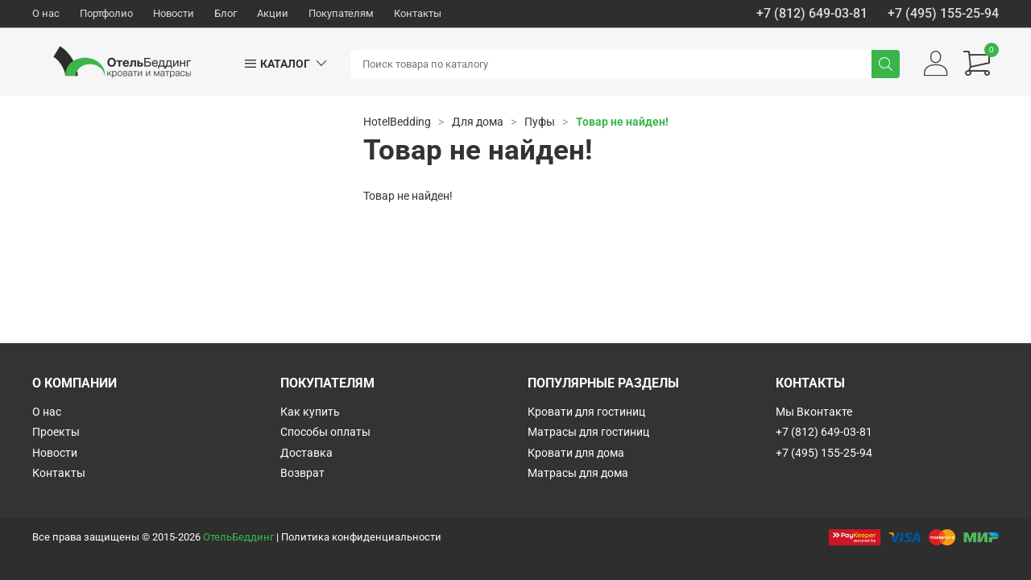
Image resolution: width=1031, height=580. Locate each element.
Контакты (417, 13)
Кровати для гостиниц (586, 411)
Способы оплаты (325, 431)
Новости (173, 13)
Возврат (302, 472)
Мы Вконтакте (814, 411)
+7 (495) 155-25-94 (943, 13)
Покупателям (341, 13)
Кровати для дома (576, 452)
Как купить (310, 411)
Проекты (56, 431)
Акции (272, 13)
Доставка (306, 452)
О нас (46, 13)
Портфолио (106, 13)
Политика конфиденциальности (361, 537)
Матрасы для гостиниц (588, 431)
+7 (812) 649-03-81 (811, 13)
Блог (225, 13)
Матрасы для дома (578, 472)
